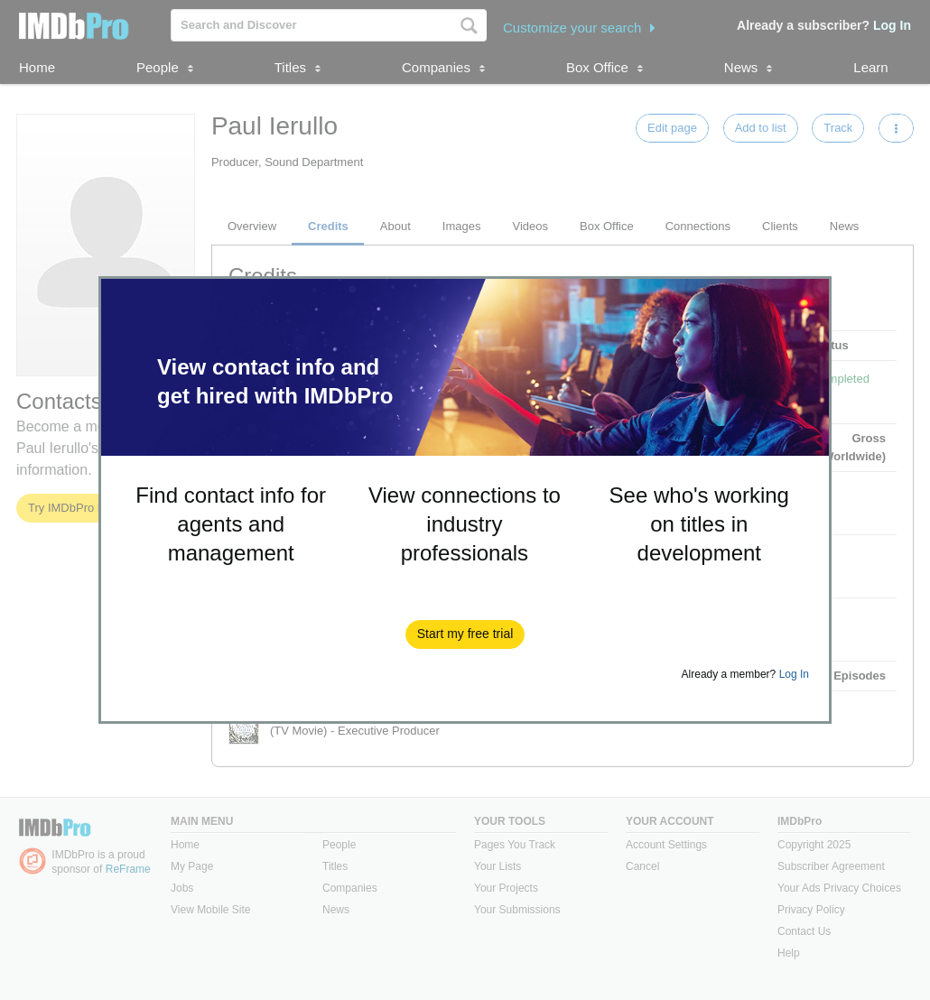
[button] (465, 634)
